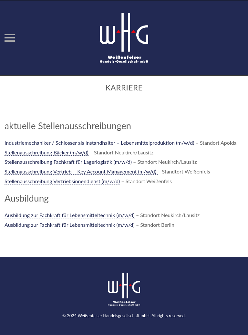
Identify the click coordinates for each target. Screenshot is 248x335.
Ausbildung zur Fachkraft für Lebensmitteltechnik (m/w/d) (70, 215)
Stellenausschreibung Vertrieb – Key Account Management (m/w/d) (81, 171)
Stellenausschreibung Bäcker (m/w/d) (46, 152)
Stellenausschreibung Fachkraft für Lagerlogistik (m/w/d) (68, 162)
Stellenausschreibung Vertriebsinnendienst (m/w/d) (62, 181)
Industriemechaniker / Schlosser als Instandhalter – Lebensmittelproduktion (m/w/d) (99, 143)
